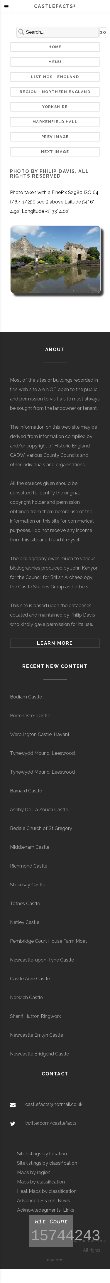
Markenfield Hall (55, 121)
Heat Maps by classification (47, 1191)
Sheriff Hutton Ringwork (35, 1016)
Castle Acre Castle (30, 978)
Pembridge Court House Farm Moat (48, 941)
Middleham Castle (29, 847)
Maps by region (33, 1172)
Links (68, 1210)
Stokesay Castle (27, 885)
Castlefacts (55, 6)
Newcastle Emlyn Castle (36, 1035)
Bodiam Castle (26, 697)
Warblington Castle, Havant (40, 734)
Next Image (55, 151)
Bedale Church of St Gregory (41, 828)
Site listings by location (42, 1153)
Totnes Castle (25, 903)
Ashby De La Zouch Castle (39, 809)
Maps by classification (41, 1182)
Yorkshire (55, 107)
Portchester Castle (30, 715)
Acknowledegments (39, 1210)
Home (55, 47)
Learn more (55, 643)
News (64, 1200)
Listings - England (55, 77)
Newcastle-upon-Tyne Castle (42, 960)
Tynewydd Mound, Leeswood (42, 753)
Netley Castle (24, 922)
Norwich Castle (26, 997)
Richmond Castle (28, 866)
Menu (55, 62)
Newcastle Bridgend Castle (39, 1054)
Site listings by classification (47, 1163)
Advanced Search (36, 1200)
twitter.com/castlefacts (51, 1123)
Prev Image (55, 136)
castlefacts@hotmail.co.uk (53, 1104)
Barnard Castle (26, 791)
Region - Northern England (55, 92)
